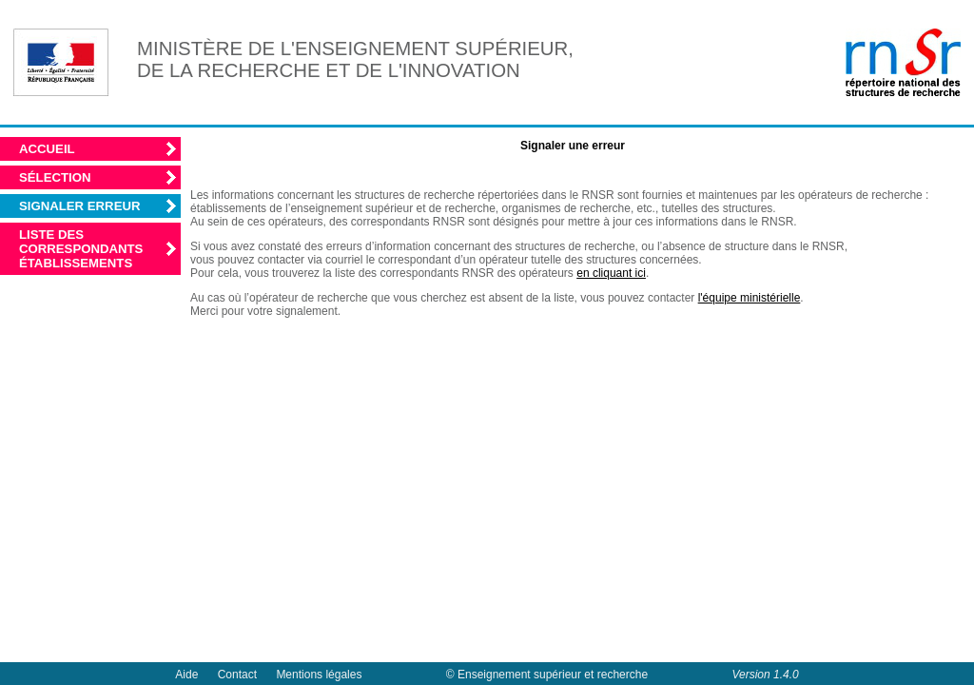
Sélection (54, 177)
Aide (186, 674)
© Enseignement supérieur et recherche (547, 674)
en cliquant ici (611, 273)
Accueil (47, 149)
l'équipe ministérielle (749, 297)
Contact (237, 674)
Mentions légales (318, 674)
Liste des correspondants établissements (81, 248)
